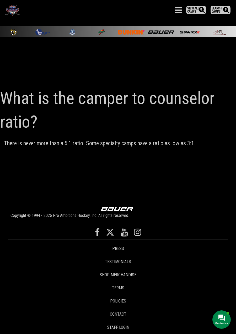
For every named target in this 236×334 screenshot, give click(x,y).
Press (118, 248)
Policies (118, 301)
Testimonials (118, 261)
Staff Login (118, 327)
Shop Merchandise (118, 274)
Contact (118, 314)
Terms (118, 287)
